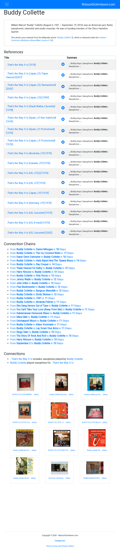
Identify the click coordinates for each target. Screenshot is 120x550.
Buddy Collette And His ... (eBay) (24, 450)
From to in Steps (38, 249)
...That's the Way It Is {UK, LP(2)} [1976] (27, 173)
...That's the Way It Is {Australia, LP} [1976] (29, 153)
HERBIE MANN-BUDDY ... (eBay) (95, 478)
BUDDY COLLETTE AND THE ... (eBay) (61, 450)
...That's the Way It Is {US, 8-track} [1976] (28, 222)
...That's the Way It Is (21, 358)
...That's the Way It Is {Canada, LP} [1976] (28, 163)
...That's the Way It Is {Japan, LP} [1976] (27, 192)
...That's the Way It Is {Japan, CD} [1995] (27, 97)
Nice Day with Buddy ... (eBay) (59, 478)
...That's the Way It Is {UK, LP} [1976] (25, 183)
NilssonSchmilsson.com (98, 4)
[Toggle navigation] (6, 4)
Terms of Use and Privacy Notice (60, 546)
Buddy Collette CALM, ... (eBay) (24, 478)
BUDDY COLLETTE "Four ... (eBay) (25, 422)
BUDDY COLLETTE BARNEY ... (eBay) (25, 394)
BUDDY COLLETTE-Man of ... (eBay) (94, 422)
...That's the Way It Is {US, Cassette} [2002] (29, 232)
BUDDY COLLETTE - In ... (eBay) (59, 422)
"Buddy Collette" (64, 37)
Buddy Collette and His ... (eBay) (96, 394)
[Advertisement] (60, 507)
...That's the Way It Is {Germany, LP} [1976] (29, 202)
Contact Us (60, 541)
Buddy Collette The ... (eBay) (97, 450)
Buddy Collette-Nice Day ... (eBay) (62, 394)
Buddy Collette (75, 358)
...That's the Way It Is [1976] (21, 64)
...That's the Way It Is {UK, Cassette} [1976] (29, 212)
